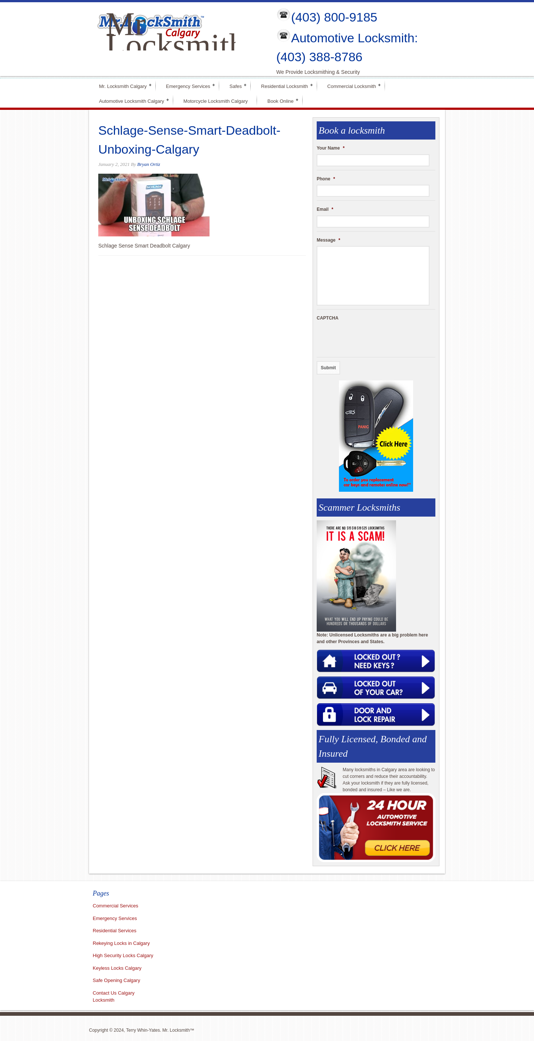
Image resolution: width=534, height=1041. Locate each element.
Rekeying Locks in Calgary (121, 943)
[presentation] (373, 338)
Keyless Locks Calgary (117, 968)
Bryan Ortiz (148, 164)
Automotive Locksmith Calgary (132, 100)
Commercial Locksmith (351, 85)
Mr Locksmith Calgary (175, 45)
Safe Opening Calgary (116, 980)
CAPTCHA (328, 318)
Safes (235, 85)
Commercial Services (115, 906)
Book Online (280, 100)
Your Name (331, 148)
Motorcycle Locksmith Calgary (216, 101)
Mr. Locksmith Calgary (123, 85)
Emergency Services (188, 85)
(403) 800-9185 (334, 17)
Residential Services (114, 930)
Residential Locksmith (284, 85)
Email (325, 209)
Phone (326, 178)
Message (328, 240)
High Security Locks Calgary (123, 955)
